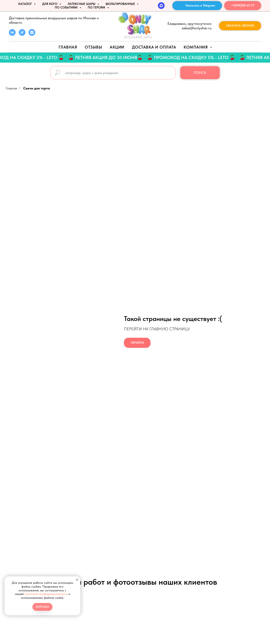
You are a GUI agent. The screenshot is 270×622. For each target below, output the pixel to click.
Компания (196, 47)
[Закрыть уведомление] (77, 579)
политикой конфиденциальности (46, 594)
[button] (240, 25)
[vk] (12, 34)
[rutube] (22, 34)
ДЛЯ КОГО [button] (50, 4)
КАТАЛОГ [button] (25, 4)
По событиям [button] (66, 7)
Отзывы (93, 47)
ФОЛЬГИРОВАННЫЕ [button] (121, 4)
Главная (68, 47)
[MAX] (161, 5)
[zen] (32, 34)
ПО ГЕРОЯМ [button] (97, 7)
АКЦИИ (117, 47)
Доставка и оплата (154, 47)
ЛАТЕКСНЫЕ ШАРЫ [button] (82, 4)
